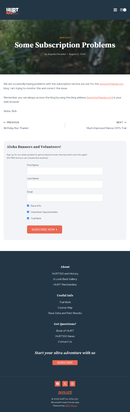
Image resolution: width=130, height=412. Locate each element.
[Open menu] (115, 10)
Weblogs (65, 37)
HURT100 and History (65, 273)
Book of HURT (65, 330)
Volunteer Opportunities (42, 212)
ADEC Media (71, 405)
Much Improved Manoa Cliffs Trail (97, 125)
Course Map (65, 307)
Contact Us (65, 341)
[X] (65, 384)
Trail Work (34, 218)
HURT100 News (65, 336)
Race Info (34, 205)
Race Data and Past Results (65, 313)
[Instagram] (72, 384)
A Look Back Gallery (65, 279)
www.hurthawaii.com (111, 84)
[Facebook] (57, 384)
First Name (33, 165)
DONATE (65, 392)
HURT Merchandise (65, 284)
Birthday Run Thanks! (33, 125)
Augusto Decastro (57, 54)
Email (30, 191)
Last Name (33, 178)
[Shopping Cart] (123, 10)
